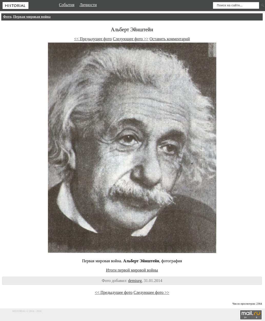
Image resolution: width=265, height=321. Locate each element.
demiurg (135, 280)
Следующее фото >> (130, 39)
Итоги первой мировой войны (132, 270)
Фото (7, 17)
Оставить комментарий (169, 39)
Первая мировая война (32, 17)
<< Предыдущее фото (93, 39)
